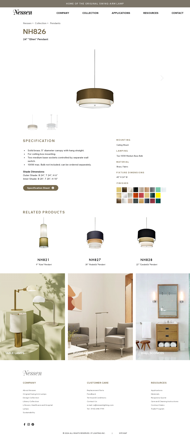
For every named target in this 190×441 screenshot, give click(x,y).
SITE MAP (123, 433)
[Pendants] (60, 23)
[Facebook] (24, 424)
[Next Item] (162, 78)
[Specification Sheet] (41, 188)
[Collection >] (42, 23)
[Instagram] (28, 424)
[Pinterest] (32, 424)
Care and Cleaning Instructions (164, 401)
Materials (155, 394)
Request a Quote (158, 398)
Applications (156, 390)
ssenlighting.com (106, 405)
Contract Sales (157, 405)
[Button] (43, 242)
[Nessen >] (28, 23)
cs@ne (96, 405)
